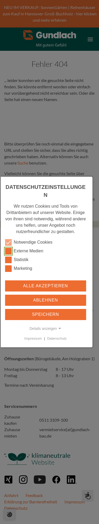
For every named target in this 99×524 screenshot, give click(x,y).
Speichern (45, 314)
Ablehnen (45, 300)
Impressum (33, 338)
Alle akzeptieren (45, 286)
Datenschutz (57, 338)
